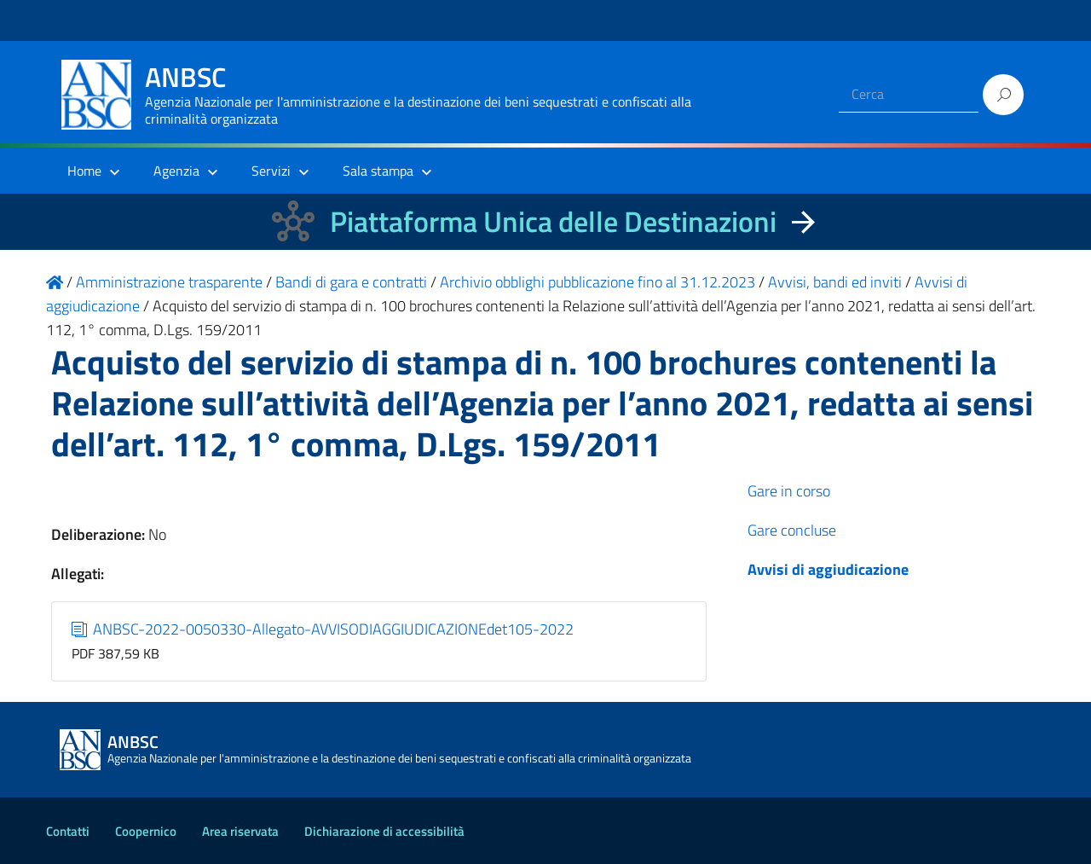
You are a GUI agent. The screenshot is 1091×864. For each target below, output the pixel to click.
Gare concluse (792, 530)
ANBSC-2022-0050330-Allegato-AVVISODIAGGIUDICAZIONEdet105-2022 (323, 629)
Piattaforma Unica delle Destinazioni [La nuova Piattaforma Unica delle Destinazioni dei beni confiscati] (553, 221)
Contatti (67, 831)
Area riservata (240, 831)
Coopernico (145, 831)
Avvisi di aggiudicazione (828, 569)
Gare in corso (789, 490)
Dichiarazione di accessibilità (384, 831)
